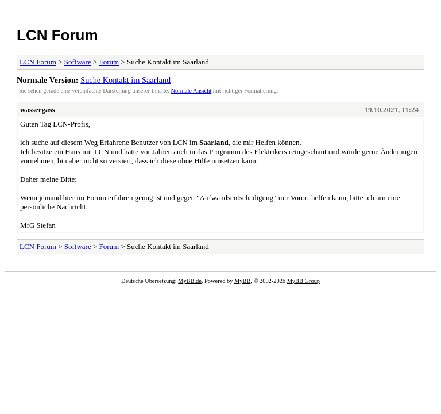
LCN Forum (57, 35)
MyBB (242, 281)
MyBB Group (303, 281)
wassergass (37, 109)
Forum (109, 61)
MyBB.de (190, 281)
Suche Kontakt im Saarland (125, 80)
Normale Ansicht (191, 90)
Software (77, 61)
